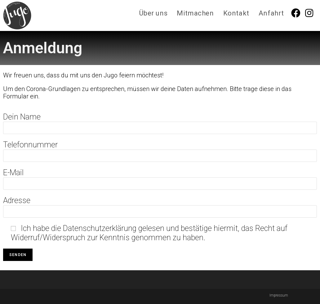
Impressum (278, 295)
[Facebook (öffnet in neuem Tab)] (298, 13)
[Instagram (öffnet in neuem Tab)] (311, 13)
